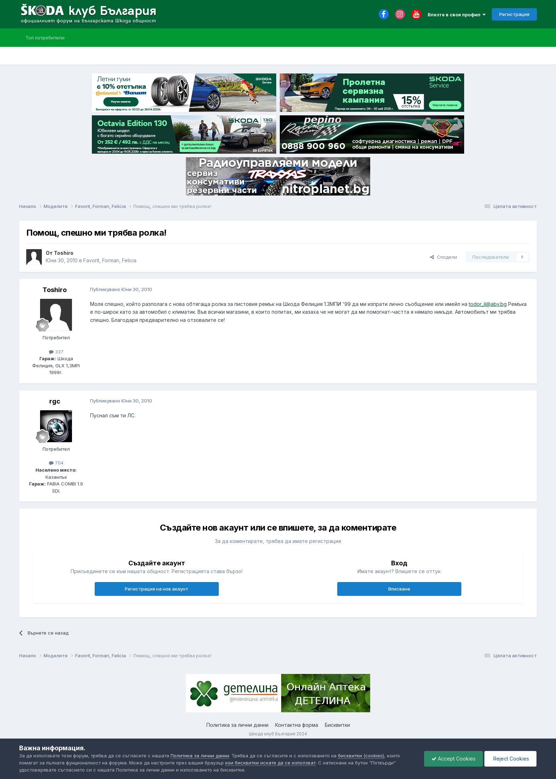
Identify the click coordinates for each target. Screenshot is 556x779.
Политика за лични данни (237, 725)
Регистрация (514, 14)
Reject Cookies (510, 759)
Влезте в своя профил (456, 14)
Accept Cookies (454, 759)
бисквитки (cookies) (361, 755)
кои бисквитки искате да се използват (270, 763)
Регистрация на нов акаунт (156, 589)
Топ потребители (45, 37)
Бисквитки (337, 725)
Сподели (443, 257)
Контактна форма (296, 725)
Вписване (399, 589)
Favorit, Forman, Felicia (110, 260)
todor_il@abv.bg (488, 304)
